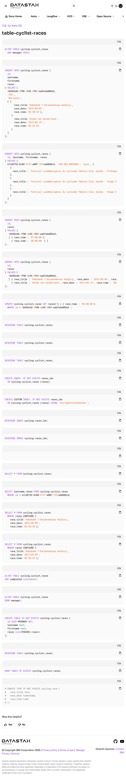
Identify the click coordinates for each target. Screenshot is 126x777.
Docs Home (13, 16)
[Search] (74, 6)
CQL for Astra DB (12, 25)
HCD (71, 16)
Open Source (106, 16)
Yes (8, 724)
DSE (86, 16)
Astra (36, 16)
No (21, 724)
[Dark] (116, 6)
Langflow (54, 16)
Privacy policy (49, 750)
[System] (121, 6)
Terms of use (66, 750)
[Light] (112, 6)
